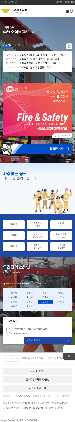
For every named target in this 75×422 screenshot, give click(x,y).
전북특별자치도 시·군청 (37, 379)
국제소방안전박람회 (57, 358)
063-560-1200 (20, 333)
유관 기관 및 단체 (37, 388)
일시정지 (58, 136)
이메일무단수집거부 (42, 396)
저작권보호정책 (61, 396)
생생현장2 (20, 45)
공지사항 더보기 (69, 46)
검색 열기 (72, 11)
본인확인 (59, 2)
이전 (55, 136)
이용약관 (7, 396)
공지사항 (7, 45)
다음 (62, 136)
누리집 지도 (69, 2)
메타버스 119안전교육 (32, 358)
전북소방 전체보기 (9, 2)
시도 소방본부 (37, 371)
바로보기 (59, 149)
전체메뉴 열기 (67, 11)
